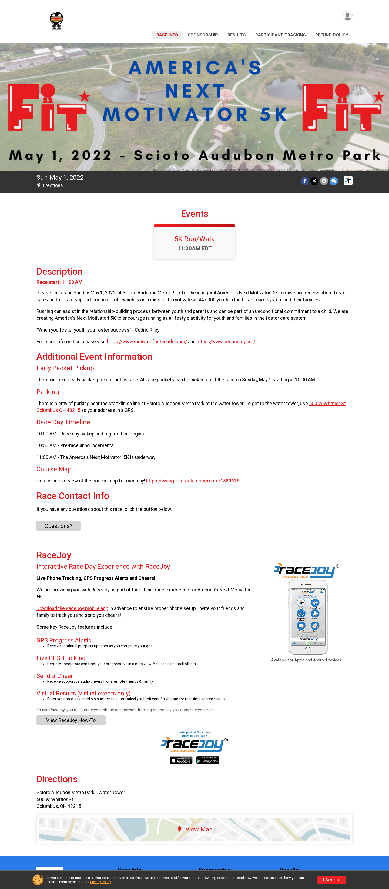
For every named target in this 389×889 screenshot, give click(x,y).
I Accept (332, 880)
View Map (195, 829)
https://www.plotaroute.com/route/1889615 (192, 481)
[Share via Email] (324, 181)
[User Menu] (348, 16)
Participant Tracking (280, 35)
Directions (52, 185)
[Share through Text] (334, 181)
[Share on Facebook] (305, 181)
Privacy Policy (100, 882)
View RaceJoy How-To (71, 720)
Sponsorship (203, 35)
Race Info (167, 35)
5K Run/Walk (194, 239)
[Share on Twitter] (314, 181)
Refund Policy (331, 35)
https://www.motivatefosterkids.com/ (147, 341)
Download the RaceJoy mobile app (72, 608)
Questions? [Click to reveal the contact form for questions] (58, 526)
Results (236, 35)
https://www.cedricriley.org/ (226, 341)
